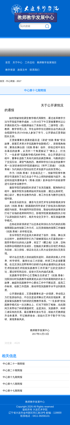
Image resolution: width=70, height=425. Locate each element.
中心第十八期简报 (12, 383)
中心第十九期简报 (12, 377)
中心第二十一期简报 (14, 363)
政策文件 (22, 69)
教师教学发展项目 (46, 62)
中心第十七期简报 (12, 390)
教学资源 (10, 69)
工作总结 (30, 62)
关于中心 (17, 62)
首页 (7, 62)
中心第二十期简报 (12, 370)
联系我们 (34, 69)
